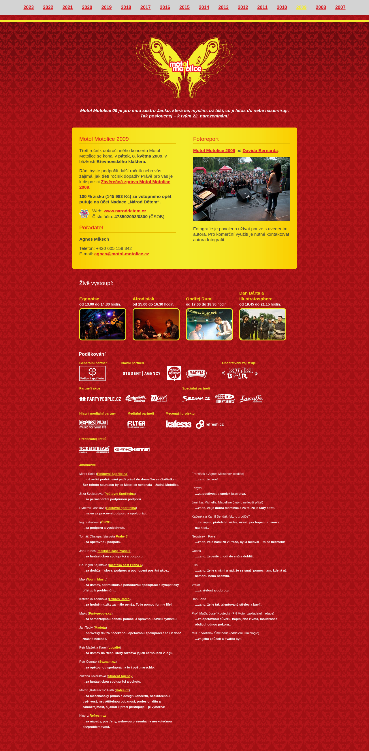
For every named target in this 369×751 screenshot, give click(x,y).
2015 (184, 7)
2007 (340, 7)
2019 (106, 7)
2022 (48, 7)
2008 (321, 7)
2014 (204, 7)
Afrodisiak (143, 298)
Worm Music (96, 579)
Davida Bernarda (260, 150)
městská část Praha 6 (114, 551)
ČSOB (105, 522)
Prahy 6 (121, 536)
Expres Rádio (119, 599)
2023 (28, 7)
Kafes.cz (122, 690)
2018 (126, 7)
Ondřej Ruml (199, 298)
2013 (223, 7)
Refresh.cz (98, 715)
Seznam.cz (107, 661)
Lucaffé (114, 647)
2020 (87, 7)
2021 (68, 7)
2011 (262, 7)
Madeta (100, 627)
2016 (165, 7)
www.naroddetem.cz (125, 210)
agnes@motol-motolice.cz (121, 253)
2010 (282, 7)
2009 (301, 7)
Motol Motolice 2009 (214, 150)
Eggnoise (89, 298)
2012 (243, 7)
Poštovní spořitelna (121, 508)
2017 (145, 7)
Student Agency (120, 676)
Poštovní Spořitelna (112, 473)
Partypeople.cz (100, 613)
